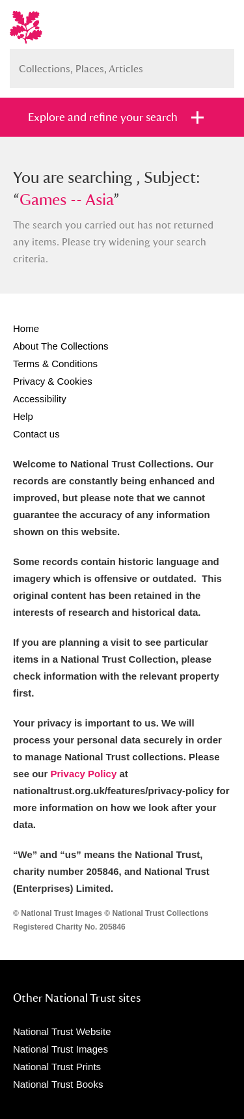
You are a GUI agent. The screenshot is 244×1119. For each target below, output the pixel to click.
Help (23, 416)
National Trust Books (58, 1084)
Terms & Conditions (55, 363)
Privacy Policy (84, 773)
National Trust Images (60, 1049)
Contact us (36, 433)
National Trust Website (62, 1031)
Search (218, 63)
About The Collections (60, 346)
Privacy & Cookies (52, 381)
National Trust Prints (57, 1066)
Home (26, 328)
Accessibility (39, 398)
